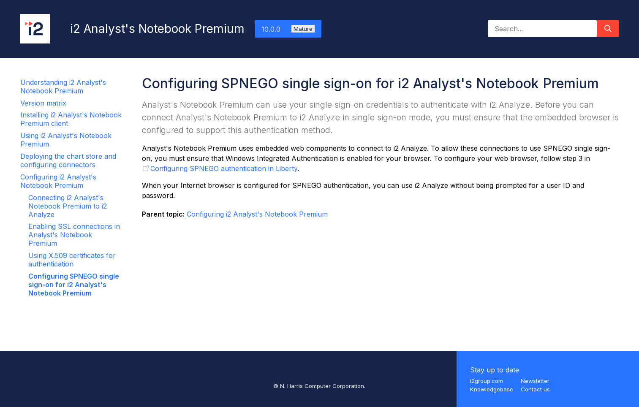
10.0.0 (288, 29)
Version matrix (43, 103)
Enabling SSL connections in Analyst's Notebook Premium (74, 234)
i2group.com (486, 380)
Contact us (535, 389)
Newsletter (535, 380)
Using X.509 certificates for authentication (72, 259)
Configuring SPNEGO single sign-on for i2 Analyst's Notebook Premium (73, 284)
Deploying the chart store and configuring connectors (68, 160)
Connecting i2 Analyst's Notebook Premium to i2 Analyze (67, 206)
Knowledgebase (491, 389)
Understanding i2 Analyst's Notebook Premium (63, 86)
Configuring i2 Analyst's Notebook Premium (58, 181)
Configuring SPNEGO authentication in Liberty (224, 168)
